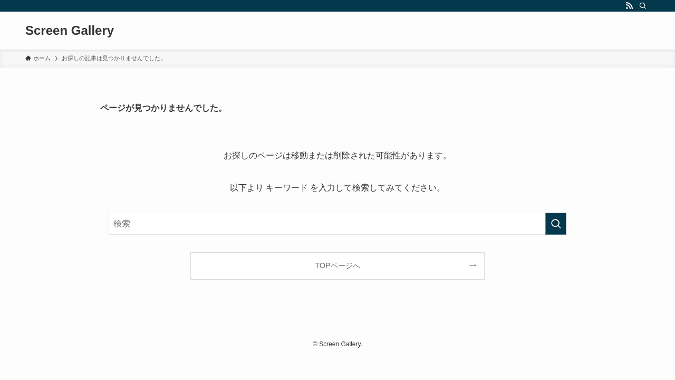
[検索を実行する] (555, 224)
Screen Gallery (69, 30)
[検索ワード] (337, 224)
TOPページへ (337, 265)
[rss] (629, 6)
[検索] (643, 6)
